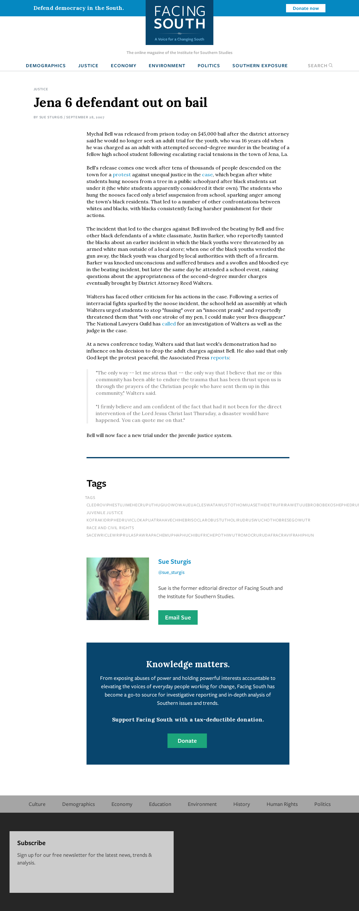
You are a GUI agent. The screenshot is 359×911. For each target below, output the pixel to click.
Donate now (306, 8)
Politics (209, 65)
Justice (88, 65)
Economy (123, 65)
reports (220, 357)
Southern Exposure (260, 65)
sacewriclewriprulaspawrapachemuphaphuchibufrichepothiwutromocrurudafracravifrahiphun (200, 535)
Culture (37, 803)
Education (160, 803)
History (241, 803)
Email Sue (178, 617)
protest (122, 174)
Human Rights (282, 803)
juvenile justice (105, 512)
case (207, 174)
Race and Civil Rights (110, 527)
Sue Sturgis (51, 117)
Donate (187, 741)
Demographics (46, 65)
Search (320, 65)
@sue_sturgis (171, 572)
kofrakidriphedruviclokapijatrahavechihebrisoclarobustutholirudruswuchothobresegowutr (199, 520)
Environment (167, 65)
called (169, 324)
